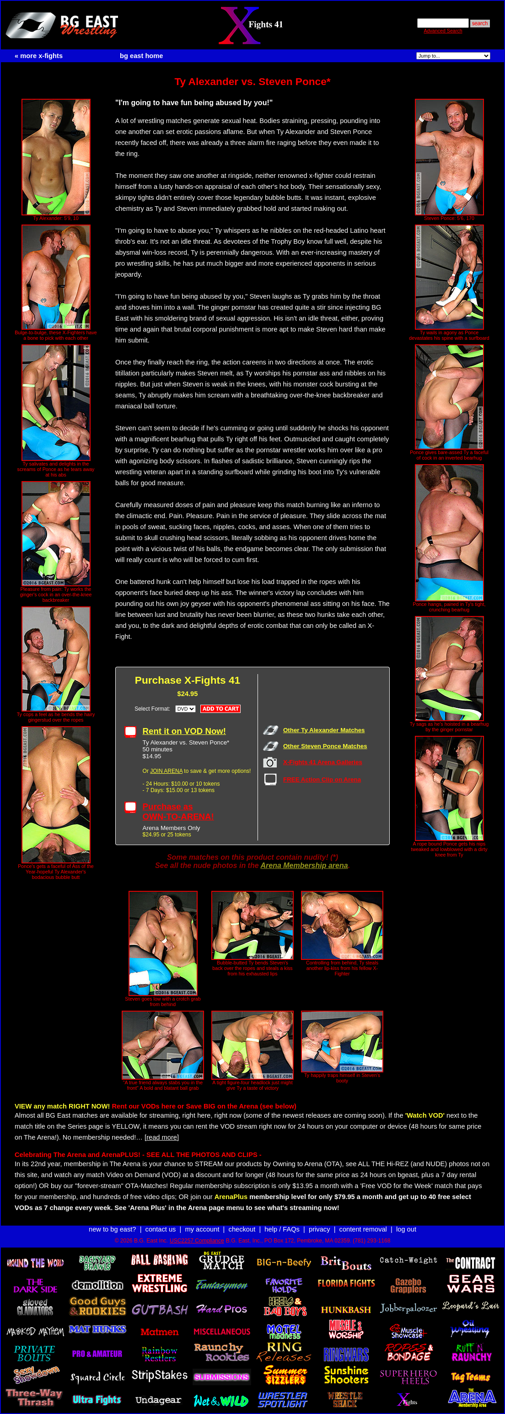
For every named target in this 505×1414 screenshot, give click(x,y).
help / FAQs (282, 1229)
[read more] (162, 1137)
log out (406, 1229)
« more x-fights (39, 55)
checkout (242, 1229)
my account (202, 1229)
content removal (363, 1229)
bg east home (141, 55)
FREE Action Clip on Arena (322, 779)
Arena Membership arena (304, 865)
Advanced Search (443, 30)
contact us (160, 1229)
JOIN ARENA (166, 771)
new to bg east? (112, 1229)
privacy (319, 1229)
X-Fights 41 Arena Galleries (322, 762)
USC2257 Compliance (197, 1240)
